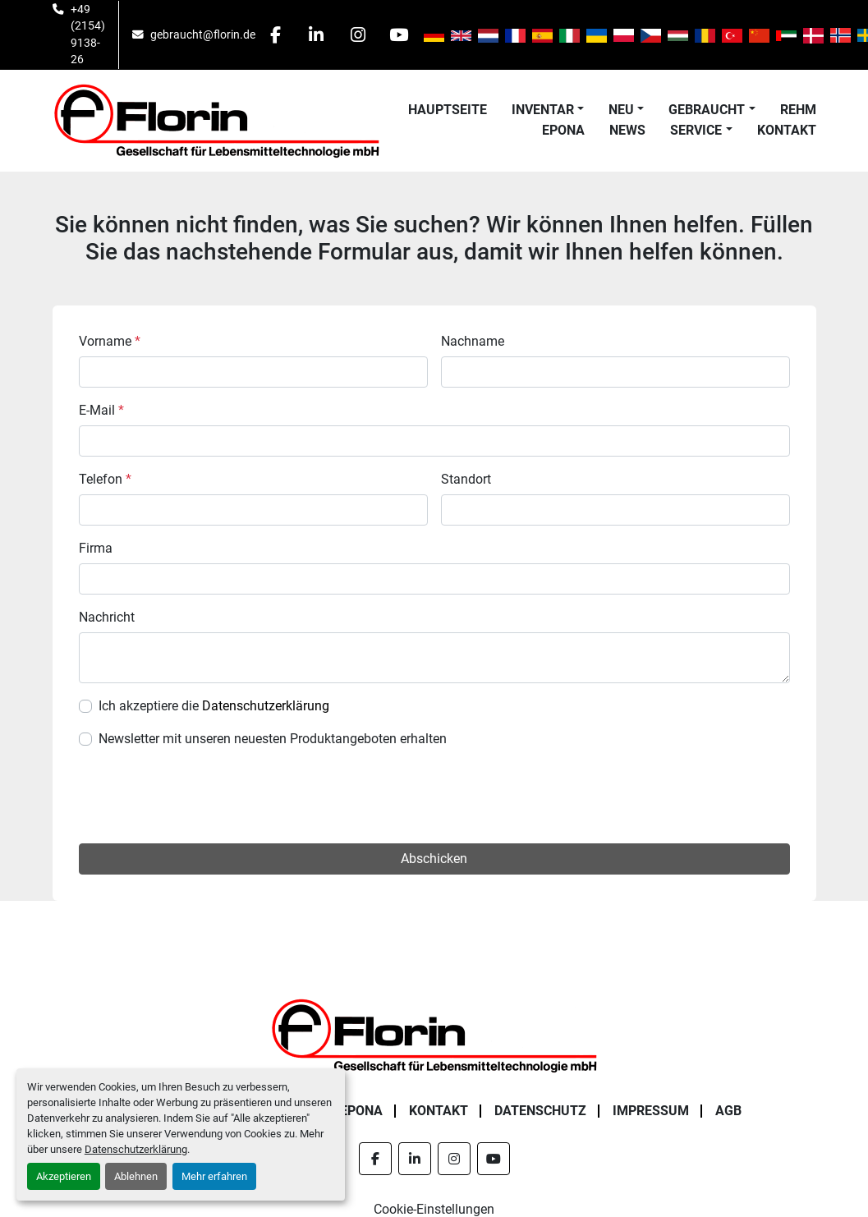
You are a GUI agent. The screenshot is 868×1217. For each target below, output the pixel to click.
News (627, 130)
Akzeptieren (63, 1176)
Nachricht (107, 617)
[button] (548, 110)
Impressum (651, 1110)
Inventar (543, 109)
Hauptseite (447, 109)
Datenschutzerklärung (136, 1149)
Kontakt (786, 130)
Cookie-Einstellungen (434, 1209)
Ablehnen (136, 1176)
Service (696, 130)
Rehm (798, 109)
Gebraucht (706, 109)
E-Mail (101, 410)
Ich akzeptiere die (214, 706)
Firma (96, 548)
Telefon (105, 479)
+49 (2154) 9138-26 (88, 34)
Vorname (109, 341)
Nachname (472, 341)
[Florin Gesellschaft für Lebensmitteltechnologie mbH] (434, 1034)
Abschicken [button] (434, 858)
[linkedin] (317, 34)
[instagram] (359, 34)
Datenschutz (540, 1110)
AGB (728, 1110)
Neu (621, 109)
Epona (563, 130)
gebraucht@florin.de (202, 34)
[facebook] (275, 34)
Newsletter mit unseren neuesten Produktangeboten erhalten (273, 738)
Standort (466, 479)
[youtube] (401, 34)
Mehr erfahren (214, 1176)
